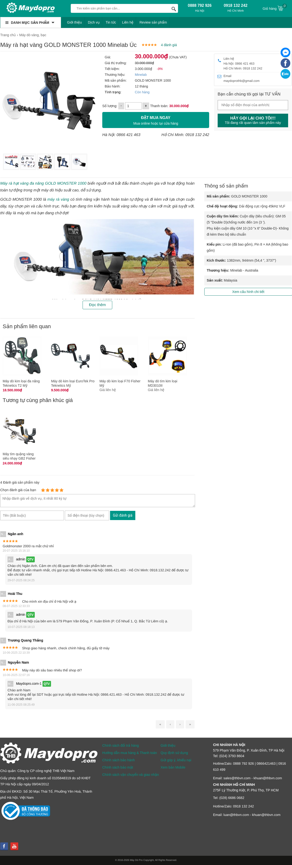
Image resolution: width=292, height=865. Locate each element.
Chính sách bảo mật (117, 767)
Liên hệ (128, 22)
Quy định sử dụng (174, 753)
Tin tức (111, 22)
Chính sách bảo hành (118, 760)
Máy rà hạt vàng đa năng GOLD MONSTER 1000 (43, 183)
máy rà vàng (58, 199)
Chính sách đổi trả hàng (120, 745)
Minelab (141, 75)
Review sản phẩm (153, 22)
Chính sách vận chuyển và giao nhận (130, 775)
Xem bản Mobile (173, 767)
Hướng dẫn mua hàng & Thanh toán (129, 753)
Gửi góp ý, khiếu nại (176, 760)
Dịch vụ (94, 22)
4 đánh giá (169, 45)
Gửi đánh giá (122, 515)
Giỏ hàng (275, 8)
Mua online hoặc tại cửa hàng (155, 119)
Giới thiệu (74, 22)
